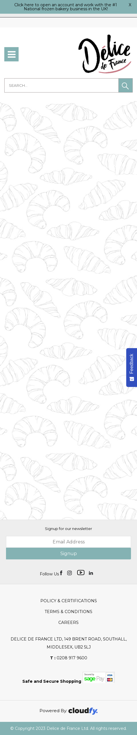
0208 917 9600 (68, 657)
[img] (61, 572)
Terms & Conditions (68, 611)
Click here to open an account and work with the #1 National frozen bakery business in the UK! (65, 6)
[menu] (11, 54)
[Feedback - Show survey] (131, 367)
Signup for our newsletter (68, 528)
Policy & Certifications (68, 600)
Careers (68, 622)
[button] (125, 85)
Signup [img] (68, 553)
